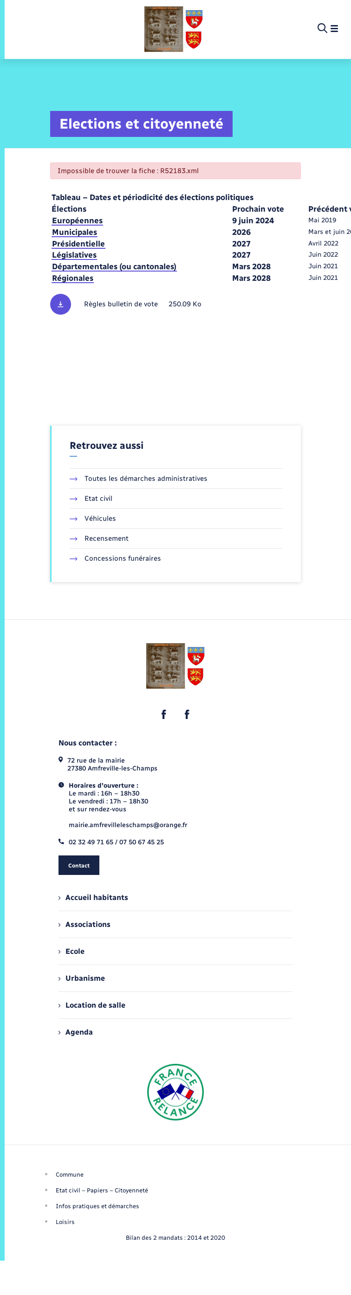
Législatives (74, 254)
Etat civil (91, 498)
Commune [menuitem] (70, 1174)
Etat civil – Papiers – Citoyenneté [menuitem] (102, 1190)
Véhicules (93, 518)
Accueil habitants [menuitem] (93, 897)
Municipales (74, 232)
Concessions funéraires (115, 558)
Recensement (99, 538)
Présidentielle (78, 243)
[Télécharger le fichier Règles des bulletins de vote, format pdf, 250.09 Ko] (175, 304)
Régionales (72, 278)
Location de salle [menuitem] (91, 1005)
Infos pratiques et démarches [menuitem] (97, 1206)
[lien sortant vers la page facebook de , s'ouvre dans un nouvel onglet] (164, 714)
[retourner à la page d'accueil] (173, 29)
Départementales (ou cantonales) (114, 266)
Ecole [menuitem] (71, 951)
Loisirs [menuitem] (65, 1221)
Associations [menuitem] (84, 924)
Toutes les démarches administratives (139, 478)
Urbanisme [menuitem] (81, 978)
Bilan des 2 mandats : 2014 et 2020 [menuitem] (175, 1237)
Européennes (77, 220)
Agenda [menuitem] (75, 1032)
